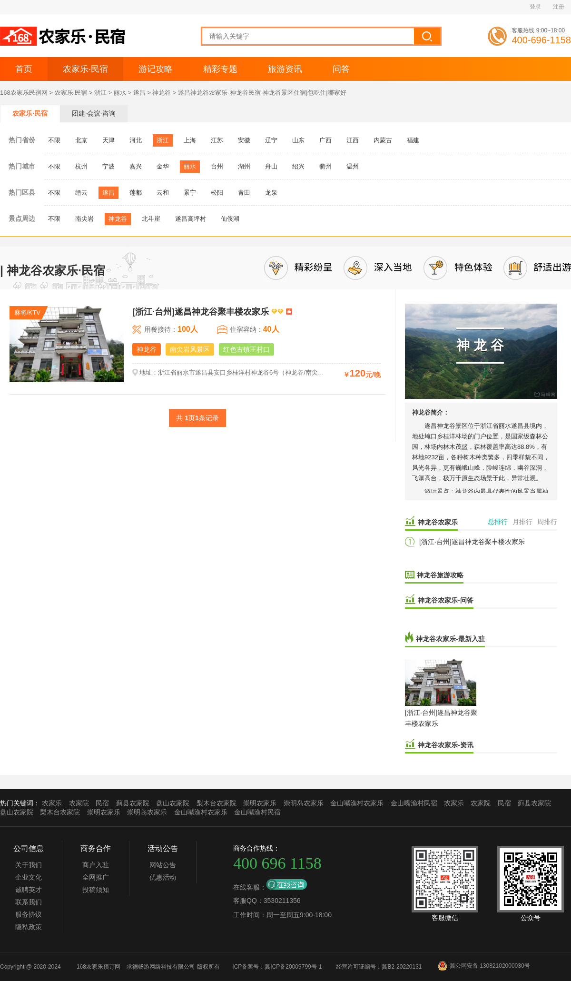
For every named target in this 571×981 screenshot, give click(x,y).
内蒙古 (383, 140)
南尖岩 (84, 218)
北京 (81, 140)
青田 (244, 192)
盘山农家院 (172, 803)
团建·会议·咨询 (94, 113)
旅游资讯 (285, 69)
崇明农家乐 (259, 803)
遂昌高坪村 (190, 218)
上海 (190, 140)
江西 (352, 140)
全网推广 (95, 877)
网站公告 (162, 865)
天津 (108, 140)
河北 (135, 140)
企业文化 (28, 877)
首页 (23, 69)
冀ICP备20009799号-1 (293, 966)
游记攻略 (155, 69)
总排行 (498, 521)
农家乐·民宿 (85, 69)
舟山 (271, 166)
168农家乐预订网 (98, 966)
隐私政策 (28, 927)
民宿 (102, 803)
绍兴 (298, 166)
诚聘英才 (28, 889)
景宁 (190, 192)
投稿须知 (95, 889)
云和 (163, 192)
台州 (217, 166)
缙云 (81, 192)
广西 (325, 140)
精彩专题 (220, 69)
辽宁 (271, 140)
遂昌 (139, 92)
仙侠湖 (230, 218)
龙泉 (271, 192)
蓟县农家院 (132, 803)
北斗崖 (151, 218)
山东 (298, 140)
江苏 (217, 140)
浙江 (100, 92)
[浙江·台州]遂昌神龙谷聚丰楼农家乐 (472, 541)
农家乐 (52, 803)
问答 (341, 69)
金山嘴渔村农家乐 (357, 803)
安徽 (244, 140)
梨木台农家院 (216, 803)
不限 (54, 140)
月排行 (522, 521)
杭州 (81, 166)
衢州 (325, 166)
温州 (352, 166)
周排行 (547, 521)
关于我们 (28, 865)
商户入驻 (95, 865)
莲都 (135, 192)
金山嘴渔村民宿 (414, 803)
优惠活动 (162, 877)
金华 (163, 166)
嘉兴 (135, 166)
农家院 (79, 803)
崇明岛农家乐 (304, 803)
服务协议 (28, 914)
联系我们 (28, 902)
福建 (413, 140)
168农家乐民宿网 (24, 92)
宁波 (108, 166)
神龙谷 (161, 92)
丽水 (120, 92)
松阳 (217, 192)
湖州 (244, 166)
